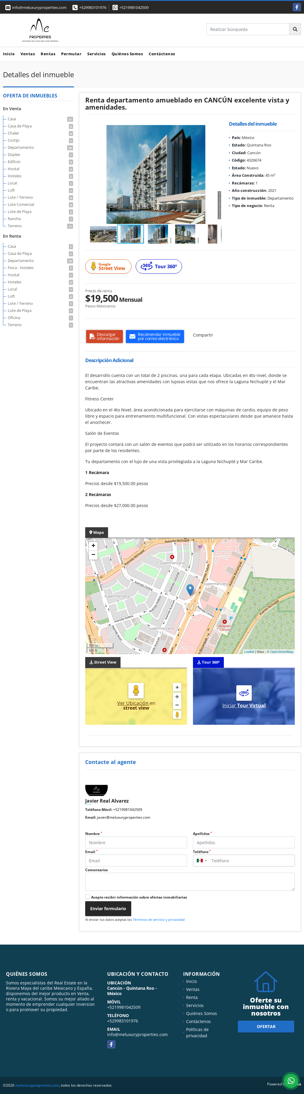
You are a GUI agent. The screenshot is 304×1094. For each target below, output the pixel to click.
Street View (109, 266)
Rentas (48, 53)
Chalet (40, 133)
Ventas (27, 53)
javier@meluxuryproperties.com (123, 817)
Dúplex (40, 154)
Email (91, 851)
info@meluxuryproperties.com (137, 1034)
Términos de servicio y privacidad (159, 919)
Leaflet (249, 651)
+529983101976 (92, 7)
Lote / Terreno (40, 197)
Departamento (40, 147)
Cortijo (40, 140)
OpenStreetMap (281, 651)
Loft (40, 190)
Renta (192, 997)
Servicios (96, 53)
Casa (40, 119)
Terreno (40, 226)
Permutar (71, 53)
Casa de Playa (40, 126)
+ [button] (93, 546)
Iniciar (244, 705)
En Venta (12, 108)
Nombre (93, 833)
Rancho (40, 219)
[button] (216, 130)
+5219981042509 (133, 7)
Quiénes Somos (127, 53)
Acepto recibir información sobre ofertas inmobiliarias (139, 897)
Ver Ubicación (133, 703)
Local (40, 183)
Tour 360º (159, 266)
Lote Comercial (40, 204)
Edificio (40, 162)
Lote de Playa (40, 211)
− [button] (93, 555)
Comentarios (96, 869)
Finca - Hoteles (40, 268)
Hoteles (40, 176)
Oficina (40, 317)
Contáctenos (162, 53)
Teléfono (202, 851)
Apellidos (202, 833)
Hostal (40, 169)
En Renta (12, 236)
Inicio (9, 53)
